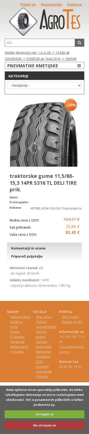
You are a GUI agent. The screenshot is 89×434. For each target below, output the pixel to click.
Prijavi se (28, 4)
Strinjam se (45, 414)
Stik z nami (70, 316)
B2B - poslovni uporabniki (44, 366)
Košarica (74, 4)
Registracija (51, 4)
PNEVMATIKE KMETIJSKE (44, 65)
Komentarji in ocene (28, 248)
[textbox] (40, 43)
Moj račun (44, 316)
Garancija (17, 341)
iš (39, 376)
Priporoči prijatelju (26, 256)
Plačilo (15, 331)
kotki (44, 376)
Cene (14, 326)
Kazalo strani (72, 321)
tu (53, 404)
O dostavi (17, 336)
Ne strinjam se (44, 425)
